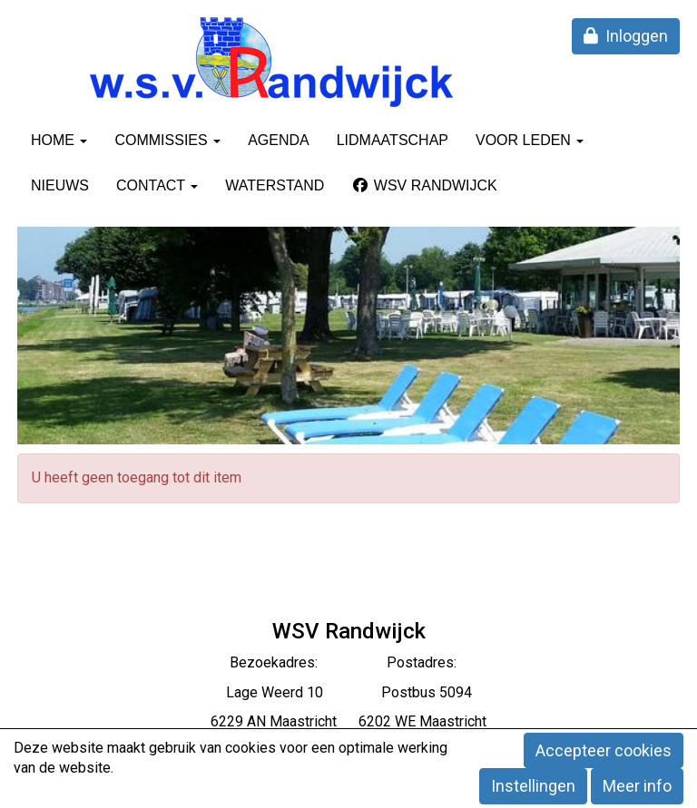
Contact (157, 185)
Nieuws (60, 185)
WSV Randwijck (423, 185)
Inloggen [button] (626, 35)
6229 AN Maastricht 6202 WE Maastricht (348, 721)
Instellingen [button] (533, 785)
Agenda (278, 140)
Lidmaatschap (392, 140)
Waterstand (274, 185)
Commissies (167, 140)
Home (59, 140)
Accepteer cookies (603, 750)
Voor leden (530, 140)
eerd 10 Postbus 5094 (373, 692)
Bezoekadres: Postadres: (348, 662)
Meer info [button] (637, 785)
